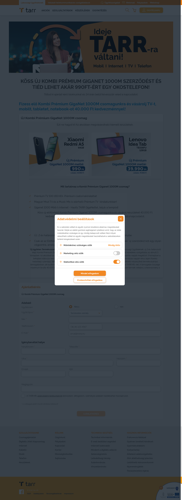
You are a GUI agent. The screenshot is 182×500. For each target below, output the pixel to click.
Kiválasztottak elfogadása (89, 280)
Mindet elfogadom (90, 273)
